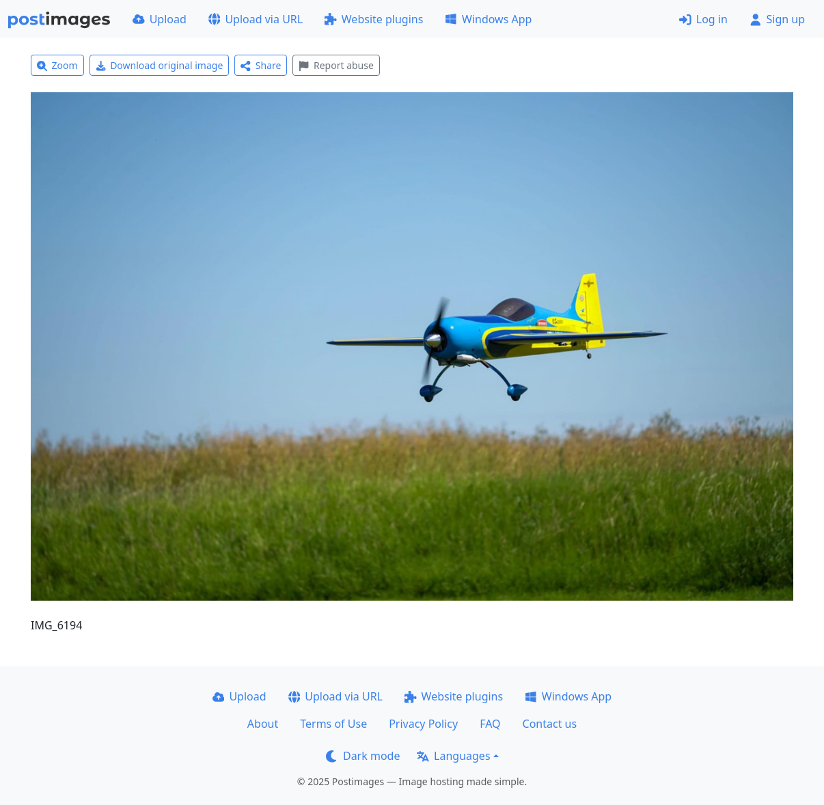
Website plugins (374, 19)
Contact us (550, 723)
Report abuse (336, 65)
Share (261, 65)
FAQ (490, 723)
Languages (453, 755)
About (262, 723)
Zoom (57, 65)
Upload (160, 19)
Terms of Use (333, 723)
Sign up (777, 19)
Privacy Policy (423, 723)
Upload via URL (255, 19)
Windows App (488, 19)
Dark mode (363, 755)
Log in (703, 19)
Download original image (159, 65)
